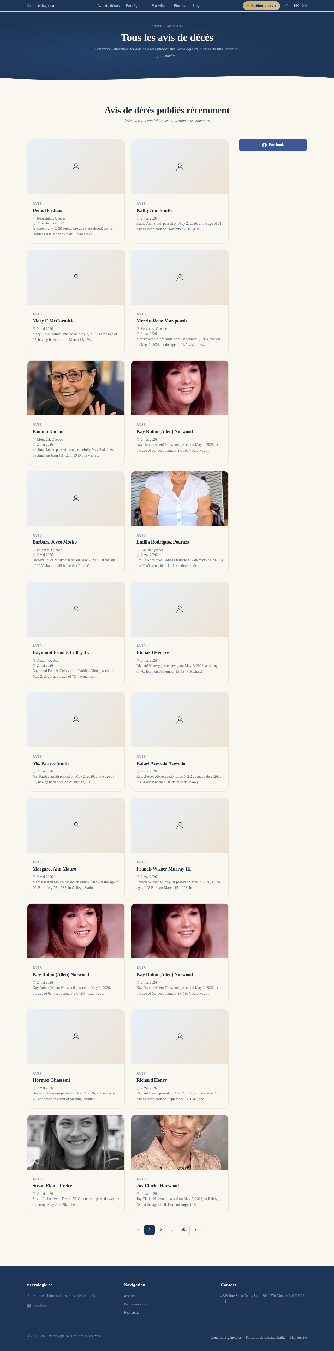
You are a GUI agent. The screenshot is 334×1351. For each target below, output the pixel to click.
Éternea (180, 5)
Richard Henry (151, 1080)
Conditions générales (226, 1337)
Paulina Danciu (48, 431)
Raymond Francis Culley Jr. (61, 652)
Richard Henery (152, 652)
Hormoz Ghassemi (51, 1080)
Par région (136, 5)
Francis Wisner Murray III (163, 869)
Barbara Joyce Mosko (55, 542)
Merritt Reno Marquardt (161, 321)
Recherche (131, 1313)
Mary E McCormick (53, 321)
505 (184, 1229)
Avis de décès (108, 5)
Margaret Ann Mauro (54, 869)
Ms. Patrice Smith (51, 763)
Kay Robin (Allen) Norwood (164, 431)
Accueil (156, 26)
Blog (196, 5)
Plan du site (298, 1337)
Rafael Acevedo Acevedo (160, 763)
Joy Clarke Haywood (157, 1185)
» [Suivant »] (196, 1229)
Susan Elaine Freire (52, 1185)
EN (304, 5)
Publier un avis (262, 5)
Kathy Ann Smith (154, 210)
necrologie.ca (40, 5)
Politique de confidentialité (265, 1337)
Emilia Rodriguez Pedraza (162, 542)
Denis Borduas (47, 210)
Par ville (160, 5)
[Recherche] (287, 6)
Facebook (273, 145)
